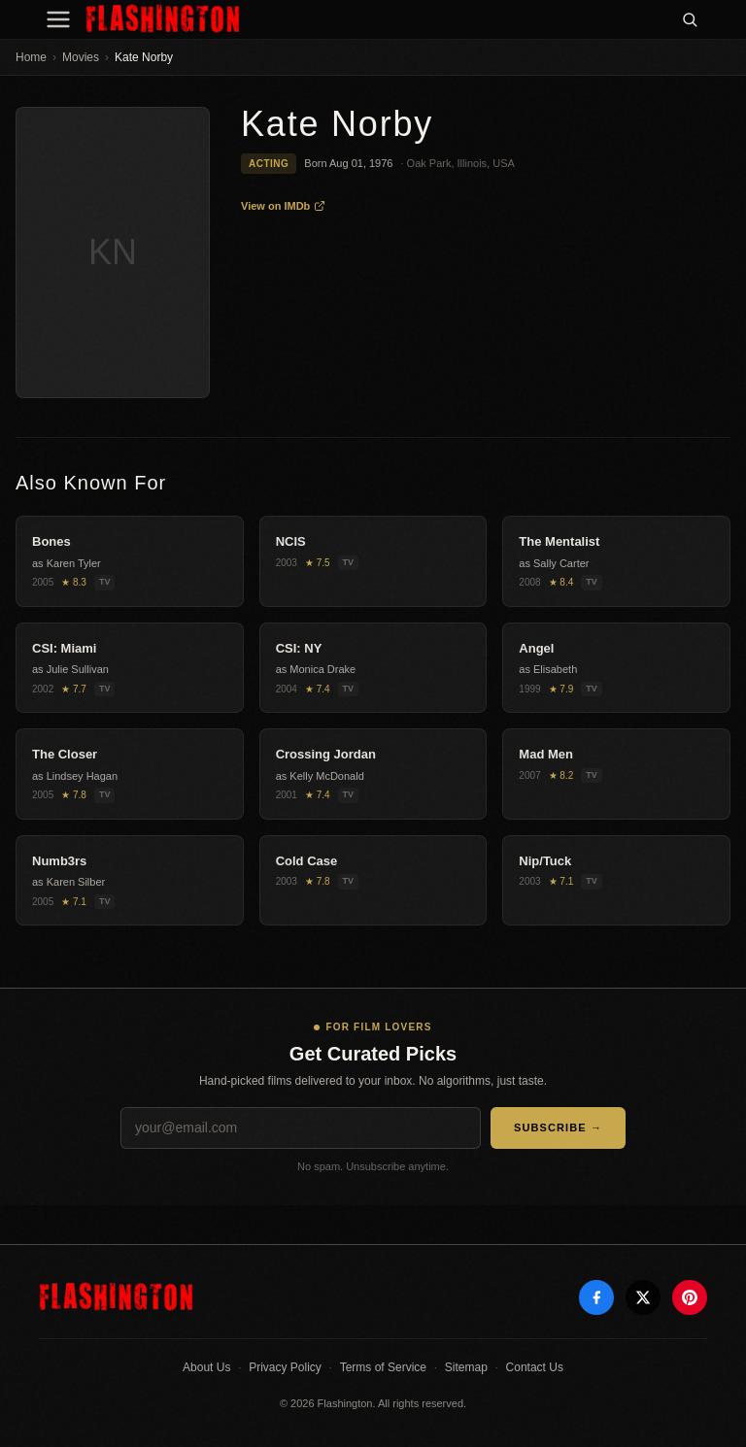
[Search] (689, 19)
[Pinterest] (689, 1297)
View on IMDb (283, 206)
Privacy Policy (285, 1367)
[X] (643, 1297)
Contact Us (534, 1367)
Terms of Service (383, 1367)
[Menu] (58, 19)
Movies (80, 57)
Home (31, 57)
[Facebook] (596, 1297)
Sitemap (466, 1367)
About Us (206, 1367)
